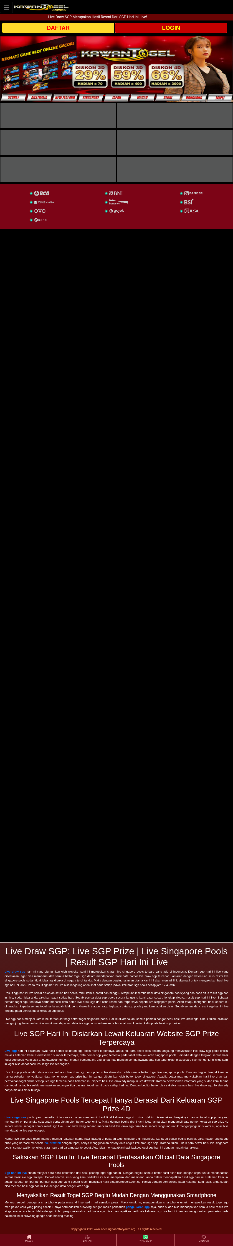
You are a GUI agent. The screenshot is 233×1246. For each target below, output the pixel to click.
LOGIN (171, 28)
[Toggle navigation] (6, 7)
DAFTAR (58, 28)
